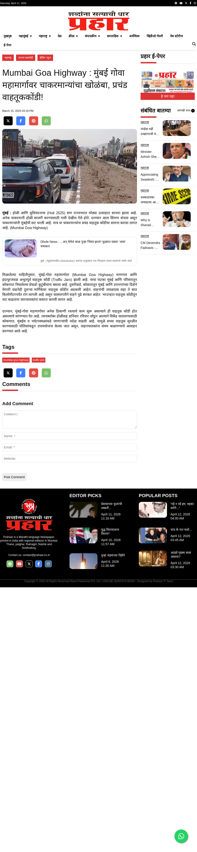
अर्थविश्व (134, 99)
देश (59, 99)
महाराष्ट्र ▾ (45, 99)
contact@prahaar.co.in (36, 819)
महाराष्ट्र (8, 120)
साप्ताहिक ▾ (114, 99)
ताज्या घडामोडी (25, 120)
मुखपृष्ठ (8, 99)
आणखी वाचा (186, 174)
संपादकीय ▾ (92, 99)
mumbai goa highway (16, 624)
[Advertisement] (98, 40)
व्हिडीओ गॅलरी (155, 99)
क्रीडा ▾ (73, 99)
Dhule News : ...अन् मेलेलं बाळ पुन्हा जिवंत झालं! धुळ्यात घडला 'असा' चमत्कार (82, 410)
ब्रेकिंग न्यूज (45, 120)
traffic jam (38, 624)
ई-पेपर (7, 108)
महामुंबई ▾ (25, 99)
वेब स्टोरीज (176, 99)
